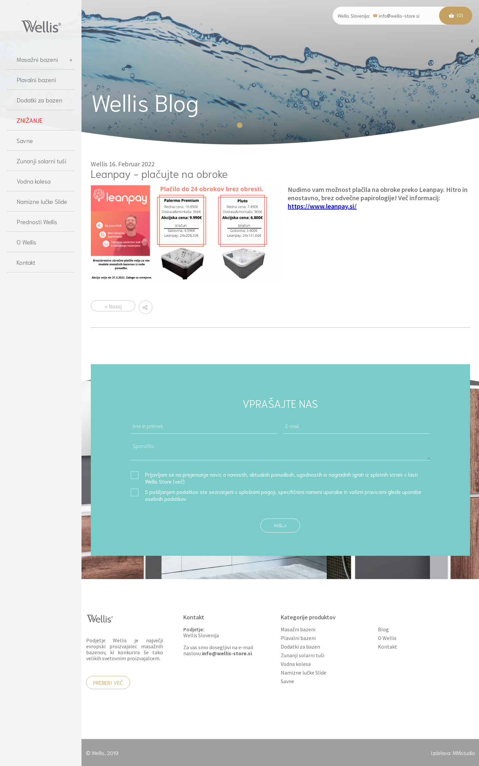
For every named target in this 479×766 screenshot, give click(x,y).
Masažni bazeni (45, 59)
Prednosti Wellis (37, 222)
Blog (383, 629)
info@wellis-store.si (396, 15)
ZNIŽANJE (30, 120)
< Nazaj (113, 305)
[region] (41, 404)
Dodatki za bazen (39, 100)
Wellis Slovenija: (354, 16)
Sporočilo (280, 449)
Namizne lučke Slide (42, 201)
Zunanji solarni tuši (41, 161)
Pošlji (280, 525)
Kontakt (26, 262)
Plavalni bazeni (36, 79)
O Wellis (26, 242)
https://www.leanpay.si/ (322, 206)
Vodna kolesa (34, 181)
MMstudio (464, 752)
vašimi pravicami (368, 491)
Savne (25, 140)
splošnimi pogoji (257, 491)
